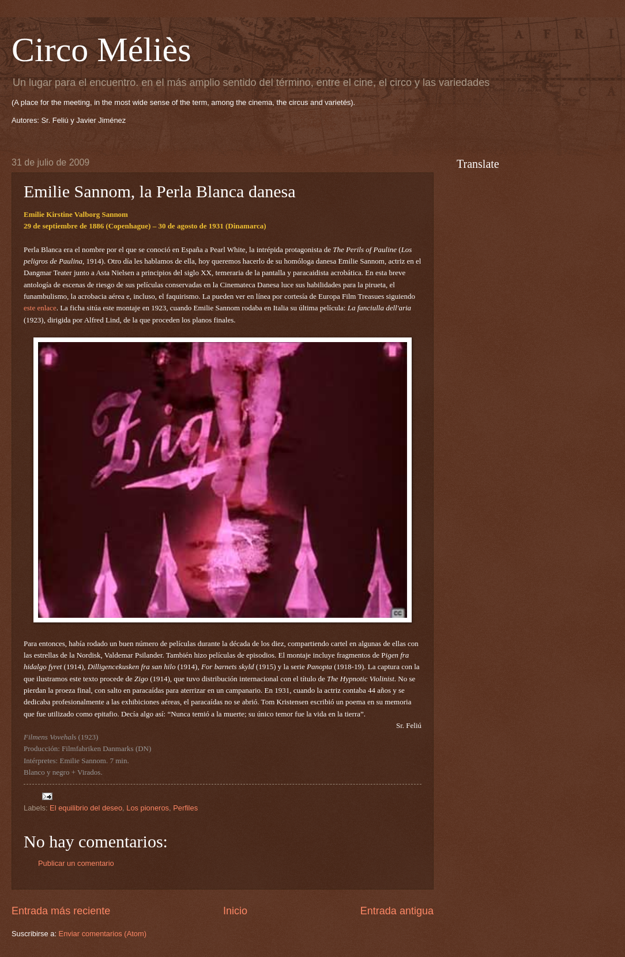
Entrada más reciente (61, 911)
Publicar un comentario (76, 863)
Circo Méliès (101, 50)
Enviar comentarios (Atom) (102, 933)
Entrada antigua (397, 911)
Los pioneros (147, 808)
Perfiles (185, 808)
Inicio (235, 911)
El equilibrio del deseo (86, 808)
